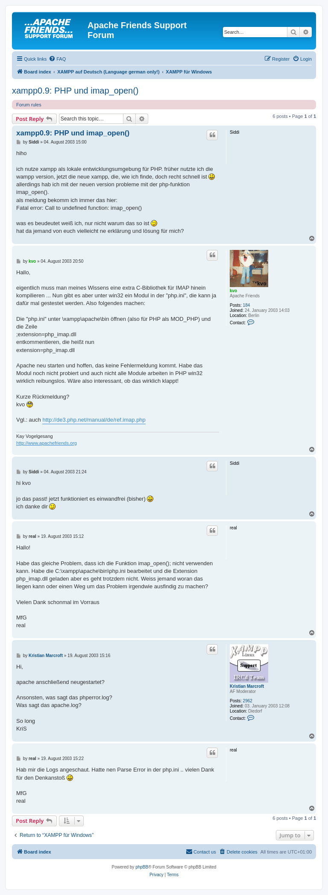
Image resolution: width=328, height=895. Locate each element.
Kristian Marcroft (247, 686)
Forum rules (28, 104)
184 (246, 305)
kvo (233, 290)
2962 (247, 700)
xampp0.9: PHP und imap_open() (75, 90)
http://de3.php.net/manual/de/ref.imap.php (93, 420)
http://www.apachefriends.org (46, 443)
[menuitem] (57, 59)
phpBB (141, 867)
